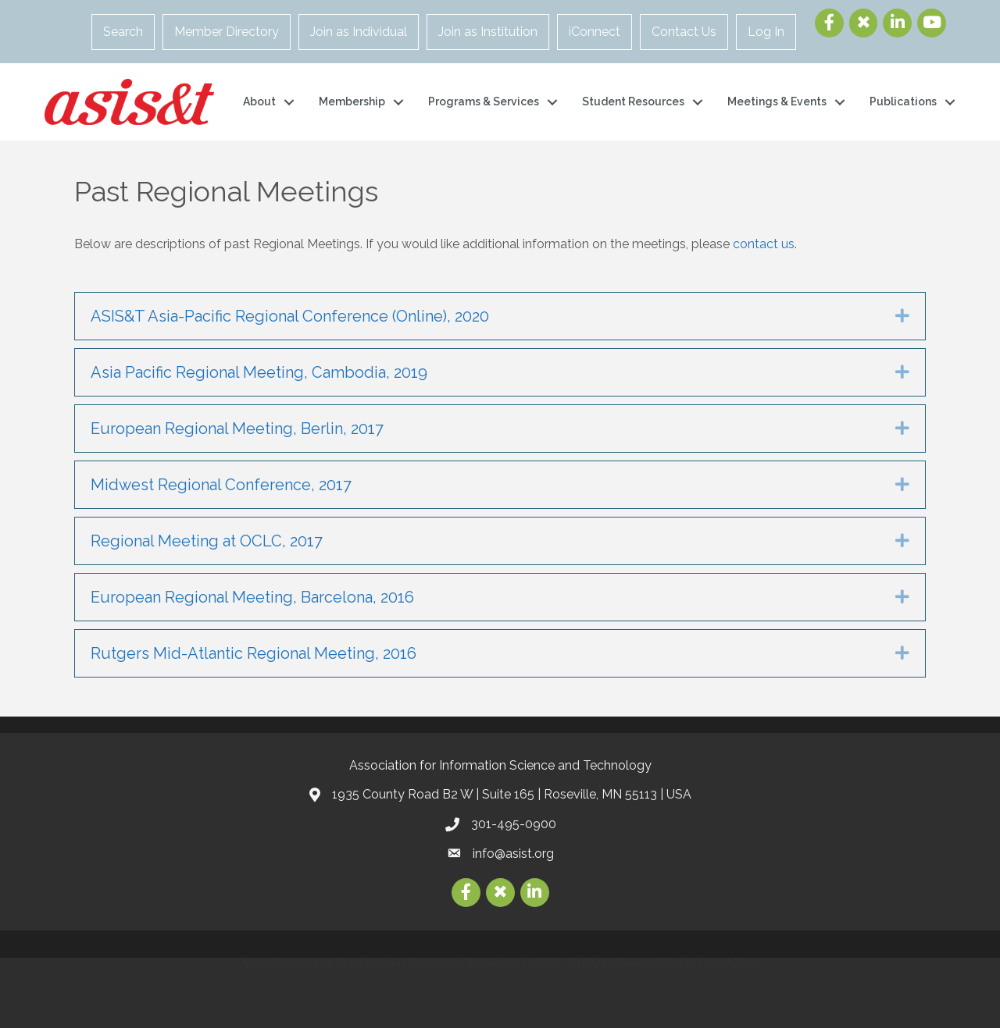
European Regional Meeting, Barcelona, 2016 (252, 597)
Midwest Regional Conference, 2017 (221, 484)
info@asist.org (513, 853)
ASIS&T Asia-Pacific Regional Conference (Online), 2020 (290, 316)
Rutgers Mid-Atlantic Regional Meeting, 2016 (253, 653)
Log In (766, 31)
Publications (903, 101)
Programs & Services (483, 101)
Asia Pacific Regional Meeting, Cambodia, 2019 (259, 372)
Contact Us (684, 31)
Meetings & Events (777, 101)
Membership (352, 101)
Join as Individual (358, 31)
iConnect (594, 31)
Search (123, 31)
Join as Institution (488, 31)
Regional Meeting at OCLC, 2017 (207, 541)
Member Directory (226, 31)
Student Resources (633, 101)
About (259, 101)
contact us (764, 244)
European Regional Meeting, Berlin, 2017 (237, 428)
